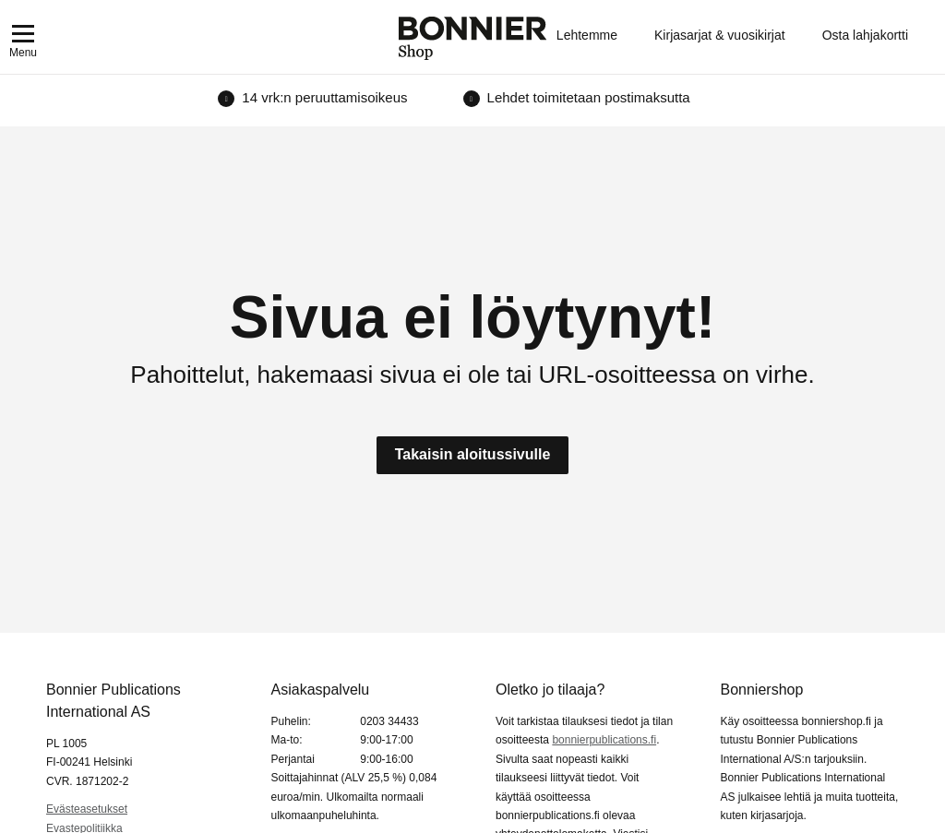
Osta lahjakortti (865, 35)
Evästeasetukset (86, 809)
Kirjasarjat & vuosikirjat (719, 35)
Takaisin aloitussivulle (473, 454)
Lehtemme (586, 35)
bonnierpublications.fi (604, 739)
